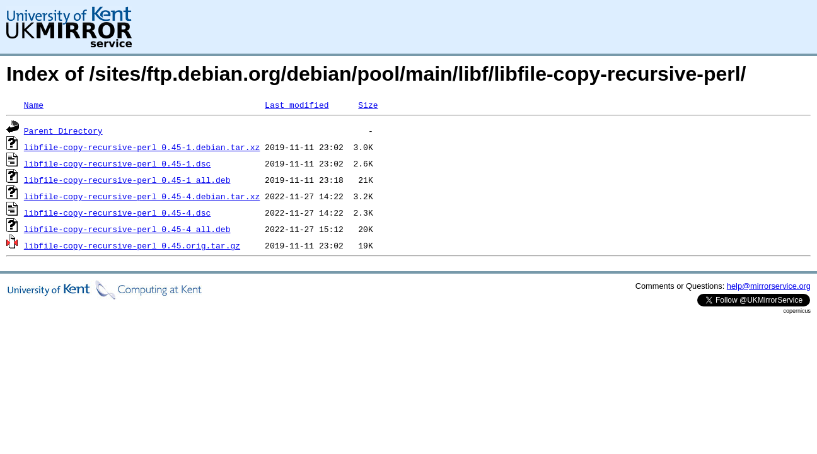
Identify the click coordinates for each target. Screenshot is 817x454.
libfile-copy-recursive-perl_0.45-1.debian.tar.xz (142, 147)
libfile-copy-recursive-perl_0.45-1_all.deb (127, 179)
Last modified (296, 104)
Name (33, 104)
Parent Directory (63, 130)
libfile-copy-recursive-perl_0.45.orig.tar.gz (132, 245)
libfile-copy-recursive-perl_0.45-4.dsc (117, 212)
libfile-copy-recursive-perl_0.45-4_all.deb (127, 229)
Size (368, 104)
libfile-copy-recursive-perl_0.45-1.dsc (117, 163)
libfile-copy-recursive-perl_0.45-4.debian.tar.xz (142, 196)
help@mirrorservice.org (769, 286)
